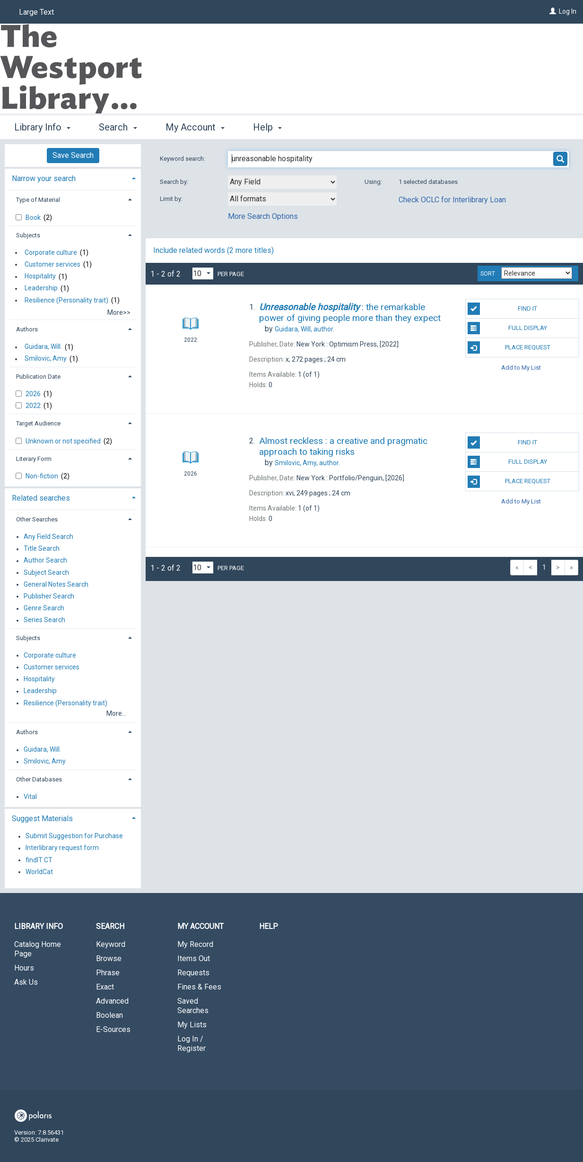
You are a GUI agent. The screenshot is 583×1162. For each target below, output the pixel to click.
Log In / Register (191, 1043)
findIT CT (39, 860)
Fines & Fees (199, 986)
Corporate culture (51, 252)
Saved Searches (193, 1006)
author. (304, 329)
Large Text (36, 12)
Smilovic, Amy (46, 359)
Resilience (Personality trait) (66, 300)
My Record (195, 944)
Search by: (175, 181)
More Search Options (263, 216)
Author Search (45, 560)
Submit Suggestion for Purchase (74, 836)
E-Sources (113, 1029)
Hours (24, 967)
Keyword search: (183, 158)
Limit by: (172, 198)
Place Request (509, 347)
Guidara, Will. (43, 347)
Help (268, 926)
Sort (487, 273)
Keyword (110, 944)
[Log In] (552, 11)
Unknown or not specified (64, 441)
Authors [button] (27, 329)
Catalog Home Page (37, 949)
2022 (34, 405)
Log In (567, 11)
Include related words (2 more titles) (213, 250)
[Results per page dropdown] (202, 273)
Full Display (507, 328)
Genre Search (44, 608)
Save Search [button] (73, 155)
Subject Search (46, 572)
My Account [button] (195, 127)
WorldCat (39, 872)
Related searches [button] (41, 498)
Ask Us (26, 982)
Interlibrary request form (62, 848)
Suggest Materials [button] (42, 818)
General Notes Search (56, 584)
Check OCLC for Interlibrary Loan (452, 199)
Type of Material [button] (38, 199)
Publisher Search (49, 596)
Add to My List (521, 367)
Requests (193, 972)
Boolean (109, 1015)
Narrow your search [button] (44, 178)
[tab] (73, 177)
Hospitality (40, 276)
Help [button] (267, 127)
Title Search (42, 549)
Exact (105, 986)
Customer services (52, 264)
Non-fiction (43, 476)
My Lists (192, 1024)
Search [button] (118, 127)
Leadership (41, 288)
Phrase (108, 972)
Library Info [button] (42, 127)
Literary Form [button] (34, 458)
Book (34, 217)
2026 (34, 394)
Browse (109, 958)
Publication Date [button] (38, 376)
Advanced (112, 1001)
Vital (30, 796)
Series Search (44, 620)
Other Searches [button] (37, 519)
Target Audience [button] (38, 423)
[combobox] (282, 182)
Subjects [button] (28, 235)
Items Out (193, 958)
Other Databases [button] (39, 779)
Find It (503, 309)
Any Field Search (48, 536)
